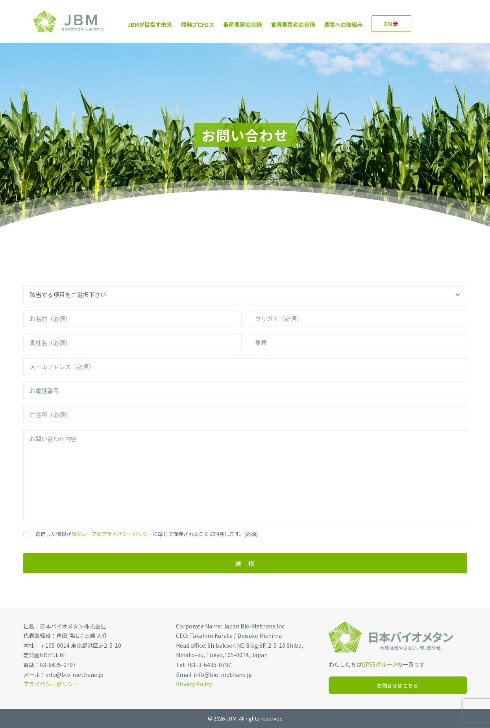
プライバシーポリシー (50, 684)
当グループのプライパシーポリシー (112, 534)
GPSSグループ (379, 664)
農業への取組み (333, 24)
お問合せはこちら (398, 685)
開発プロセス (187, 24)
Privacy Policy (194, 684)
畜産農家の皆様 (232, 24)
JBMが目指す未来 (139, 24)
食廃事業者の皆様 (283, 24)
